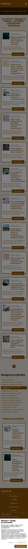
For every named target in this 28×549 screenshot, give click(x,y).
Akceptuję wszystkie (20, 546)
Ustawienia (11, 542)
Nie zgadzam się (21, 542)
